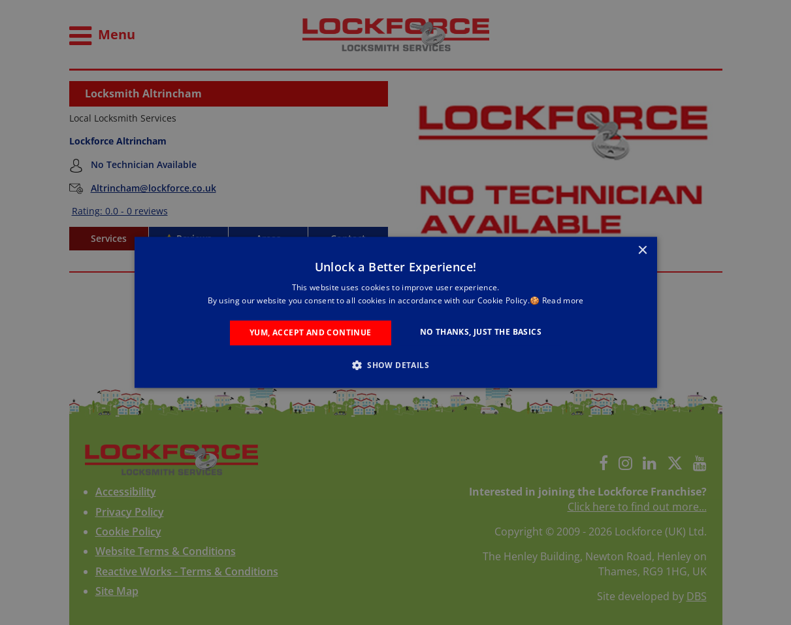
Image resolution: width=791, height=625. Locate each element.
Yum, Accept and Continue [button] (311, 332)
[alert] (395, 312)
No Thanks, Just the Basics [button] (480, 331)
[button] (395, 365)
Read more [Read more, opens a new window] (563, 301)
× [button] (642, 251)
